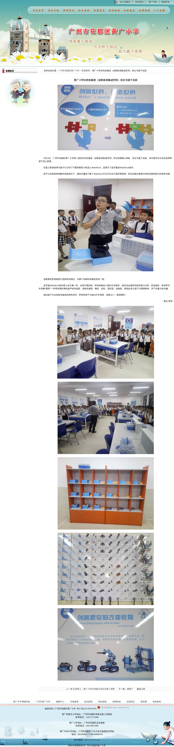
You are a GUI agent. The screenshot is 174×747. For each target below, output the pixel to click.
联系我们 (139, 2)
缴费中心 (60, 701)
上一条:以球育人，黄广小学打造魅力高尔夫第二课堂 (90, 689)
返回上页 (141, 689)
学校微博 (74, 701)
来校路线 (157, 701)
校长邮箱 (88, 701)
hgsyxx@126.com (92, 740)
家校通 (144, 701)
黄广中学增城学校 (21, 701)
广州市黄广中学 (43, 701)
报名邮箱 (102, 701)
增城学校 (165, 2)
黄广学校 (153, 2)
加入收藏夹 (125, 2)
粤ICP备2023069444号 (87, 708)
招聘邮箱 (116, 701)
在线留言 (130, 701)
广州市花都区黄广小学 (68, 70)
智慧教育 (86, 70)
